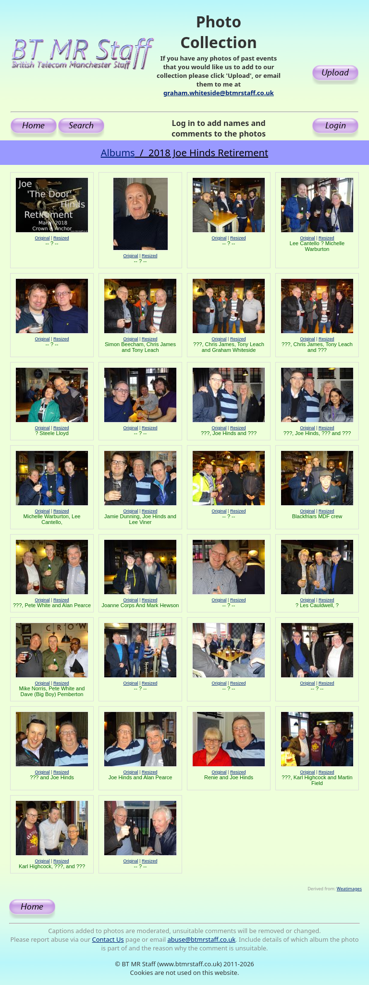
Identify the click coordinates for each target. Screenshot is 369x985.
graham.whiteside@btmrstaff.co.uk (218, 92)
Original (42, 238)
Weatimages (349, 888)
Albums (118, 152)
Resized (61, 238)
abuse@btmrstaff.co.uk (202, 939)
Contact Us (107, 939)
